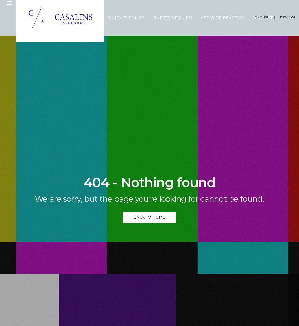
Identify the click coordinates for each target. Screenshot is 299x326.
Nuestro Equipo (172, 17)
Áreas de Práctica (222, 17)
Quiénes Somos (126, 17)
